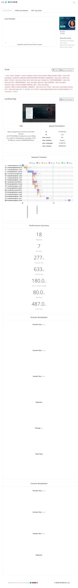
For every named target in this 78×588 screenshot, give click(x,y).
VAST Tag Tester (36, 11)
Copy (55, 70)
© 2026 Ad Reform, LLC (62, 583)
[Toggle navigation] (74, 2)
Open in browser (66, 70)
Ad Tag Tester (7, 11)
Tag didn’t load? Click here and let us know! (29, 44)
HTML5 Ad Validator (21, 11)
